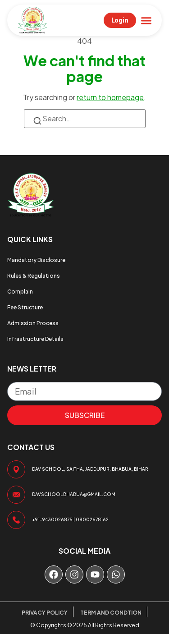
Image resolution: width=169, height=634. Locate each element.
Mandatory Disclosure (36, 260)
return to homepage (110, 97)
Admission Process (33, 323)
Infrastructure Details (35, 338)
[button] (146, 20)
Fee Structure (25, 307)
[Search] (37, 122)
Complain (20, 291)
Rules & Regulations (33, 275)
